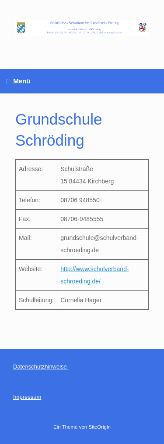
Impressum (27, 397)
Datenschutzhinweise (40, 366)
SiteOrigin (99, 427)
